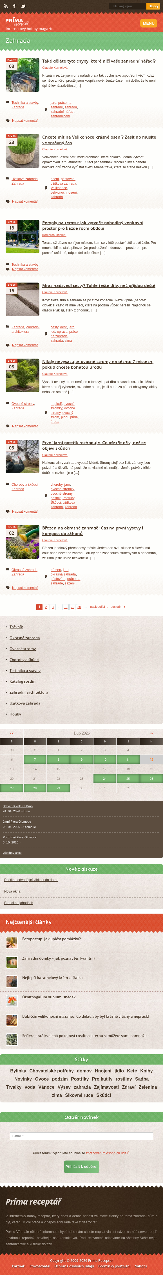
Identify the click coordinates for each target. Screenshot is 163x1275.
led (53, 332)
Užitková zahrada (25, 179)
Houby (15, 714)
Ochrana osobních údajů (74, 1266)
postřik (56, 498)
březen (56, 570)
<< (12, 733)
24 (104, 778)
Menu (149, 23)
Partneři (18, 1266)
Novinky (23, 1079)
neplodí (56, 404)
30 (79, 607)
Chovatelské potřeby (52, 1070)
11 (128, 759)
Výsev (64, 1087)
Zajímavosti (106, 1087)
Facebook (14, 6)
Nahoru (141, 1266)
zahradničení (60, 116)
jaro (53, 103)
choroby (56, 485)
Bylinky (18, 1070)
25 (128, 778)
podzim (60, 1079)
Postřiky (68, 498)
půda (74, 417)
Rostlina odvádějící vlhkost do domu (31, 880)
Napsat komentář (25, 121)
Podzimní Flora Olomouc (20, 837)
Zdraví (128, 1087)
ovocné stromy (61, 494)
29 (58, 788)
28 (35, 788)
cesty (54, 327)
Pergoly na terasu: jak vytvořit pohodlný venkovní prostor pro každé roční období (92, 225)
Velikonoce (59, 188)
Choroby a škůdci (25, 485)
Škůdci (56, 503)
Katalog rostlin (22, 681)
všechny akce (12, 852)
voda (30, 1087)
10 (65, 607)
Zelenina (148, 1087)
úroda (55, 422)
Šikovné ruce (79, 1095)
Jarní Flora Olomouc (17, 821)
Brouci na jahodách (18, 903)
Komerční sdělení (54, 235)
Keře (132, 1070)
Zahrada (18, 107)
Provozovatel (40, 1266)
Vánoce (46, 1087)
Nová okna (12, 891)
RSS (6, 6)
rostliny (124, 1079)
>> (151, 733)
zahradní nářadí (62, 112)
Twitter (23, 6)
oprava (62, 332)
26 (151, 778)
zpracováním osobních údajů (107, 1153)
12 (151, 759)
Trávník (16, 626)
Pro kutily (102, 1079)
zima (68, 341)
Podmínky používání (114, 1266)
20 (72, 607)
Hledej (153, 6)
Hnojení (103, 1070)
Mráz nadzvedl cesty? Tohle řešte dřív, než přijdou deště (98, 285)
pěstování (68, 179)
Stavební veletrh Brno (18, 806)
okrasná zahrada (63, 574)
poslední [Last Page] (116, 606)
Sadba (142, 1079)
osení (55, 179)
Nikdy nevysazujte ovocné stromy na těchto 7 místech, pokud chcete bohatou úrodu (97, 364)
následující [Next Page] (97, 606)
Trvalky (13, 1087)
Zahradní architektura (29, 692)
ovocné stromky (62, 489)
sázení (70, 583)
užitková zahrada (63, 183)
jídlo (119, 1070)
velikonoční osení (64, 192)
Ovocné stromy (23, 404)
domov (84, 1070)
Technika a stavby (25, 103)
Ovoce (42, 1079)
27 (12, 788)
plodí (64, 417)
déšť (63, 327)
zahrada (71, 107)
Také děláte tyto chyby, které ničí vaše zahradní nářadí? (99, 61)
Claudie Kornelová (55, 67)
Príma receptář (17, 21)
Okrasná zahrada (24, 570)
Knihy (146, 1070)
